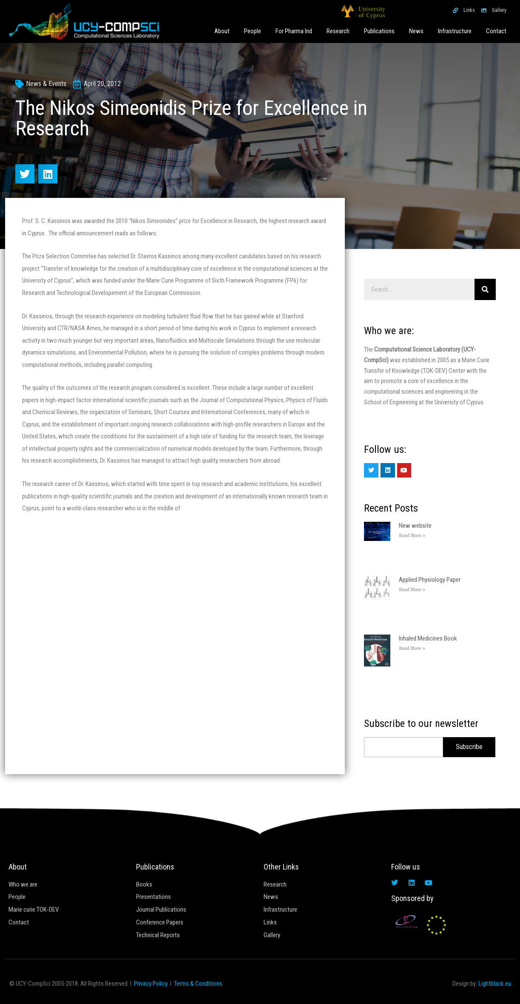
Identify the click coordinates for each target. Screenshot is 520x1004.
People (252, 31)
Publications (379, 31)
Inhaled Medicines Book (428, 638)
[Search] (485, 289)
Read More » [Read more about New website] (412, 535)
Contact (496, 31)
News (416, 31)
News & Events (46, 84)
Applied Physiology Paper (429, 580)
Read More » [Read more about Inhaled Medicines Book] (412, 648)
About (222, 31)
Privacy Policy (151, 983)
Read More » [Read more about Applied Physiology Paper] (412, 589)
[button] (24, 173)
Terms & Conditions (198, 983)
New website (415, 525)
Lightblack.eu (494, 983)
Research (338, 31)
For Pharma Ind (294, 31)
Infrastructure (455, 31)
